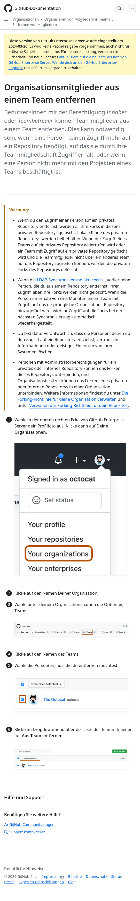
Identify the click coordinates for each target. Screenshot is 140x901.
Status (116, 876)
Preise (9, 881)
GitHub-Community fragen (29, 824)
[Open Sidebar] (6, 22)
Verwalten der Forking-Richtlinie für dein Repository (79, 405)
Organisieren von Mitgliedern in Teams (77, 19)
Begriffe (75, 876)
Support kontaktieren (24, 831)
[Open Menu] (132, 8)
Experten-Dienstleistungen (41, 881)
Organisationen (25, 19)
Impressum (51, 876)
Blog (72, 881)
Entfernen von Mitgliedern (34, 24)
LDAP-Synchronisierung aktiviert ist (71, 280)
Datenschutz (96, 876)
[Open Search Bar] (119, 8)
